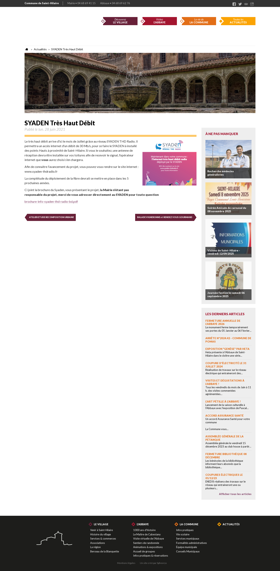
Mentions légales (126, 562)
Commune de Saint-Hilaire (42, 3)
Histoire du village (100, 534)
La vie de (199, 21)
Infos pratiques (185, 530)
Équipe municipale (186, 547)
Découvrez (120, 21)
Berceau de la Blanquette (104, 551)
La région (95, 547)
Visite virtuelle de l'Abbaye (148, 538)
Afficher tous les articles (235, 494)
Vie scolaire (182, 534)
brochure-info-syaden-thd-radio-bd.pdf (51, 201)
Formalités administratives (191, 542)
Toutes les (238, 21)
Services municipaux (187, 538)
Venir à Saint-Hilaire (101, 530)
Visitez (159, 21)
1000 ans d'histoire (144, 530)
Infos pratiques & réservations (150, 555)
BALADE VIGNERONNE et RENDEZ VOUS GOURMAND (164, 217)
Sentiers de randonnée (146, 542)
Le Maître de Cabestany (147, 534)
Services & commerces (103, 538)
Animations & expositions (148, 547)
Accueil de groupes (144, 551)
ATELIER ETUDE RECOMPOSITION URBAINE (51, 217)
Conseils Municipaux (188, 551)
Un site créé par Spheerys (153, 562)
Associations (97, 542)
